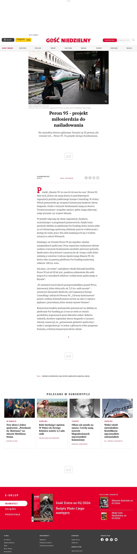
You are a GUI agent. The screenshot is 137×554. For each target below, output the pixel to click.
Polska (38, 47)
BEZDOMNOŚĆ (54, 375)
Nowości (10, 502)
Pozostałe (10, 513)
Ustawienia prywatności (46, 544)
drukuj (94, 176)
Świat (53, 47)
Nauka (83, 47)
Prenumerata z (21, 38)
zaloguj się (124, 39)
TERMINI (65, 375)
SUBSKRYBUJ (110, 39)
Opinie (99, 47)
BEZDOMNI (45, 375)
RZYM (60, 375)
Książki (10, 508)
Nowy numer (7, 47)
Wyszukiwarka (133, 39)
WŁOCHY (87, 375)
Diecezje (114, 47)
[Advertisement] (68, 18)
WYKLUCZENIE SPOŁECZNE (76, 375)
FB (87, 176)
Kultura (68, 47)
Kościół (22, 47)
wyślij (98, 176)
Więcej (129, 47)
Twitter (90, 176)
